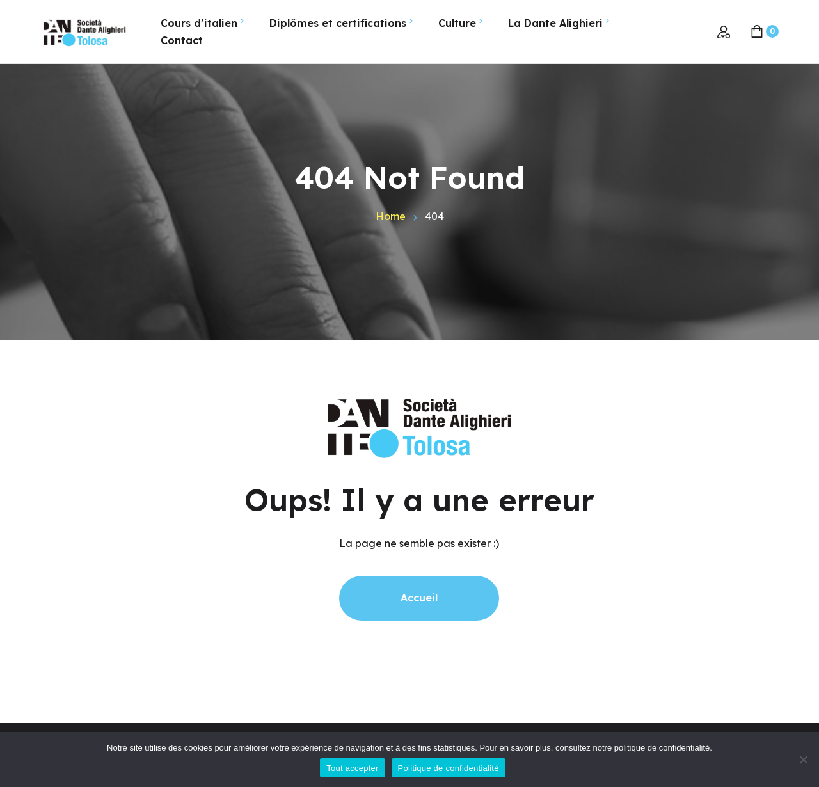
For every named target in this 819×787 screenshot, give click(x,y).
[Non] (803, 759)
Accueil (419, 597)
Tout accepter (352, 768)
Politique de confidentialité (448, 768)
